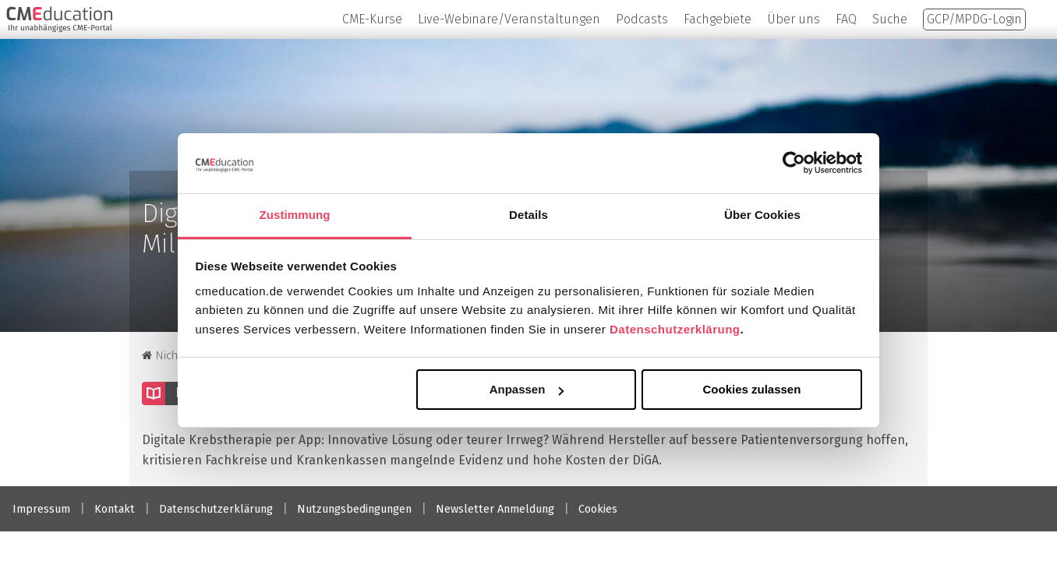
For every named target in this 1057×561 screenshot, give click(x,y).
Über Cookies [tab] (762, 214)
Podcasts (642, 19)
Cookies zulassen (751, 389)
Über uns (793, 19)
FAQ (846, 19)
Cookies (597, 509)
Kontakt (114, 509)
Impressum (41, 509)
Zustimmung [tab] (295, 214)
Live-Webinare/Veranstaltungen (509, 19)
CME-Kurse (372, 19)
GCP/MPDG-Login (974, 19)
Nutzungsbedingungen (354, 509)
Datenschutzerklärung (675, 329)
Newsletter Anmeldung (495, 509)
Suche (889, 19)
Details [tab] (528, 214)
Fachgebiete (717, 19)
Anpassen (527, 389)
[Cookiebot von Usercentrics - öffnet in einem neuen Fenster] (794, 163)
